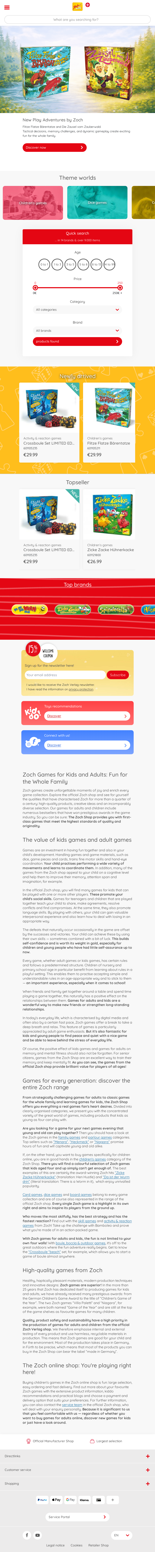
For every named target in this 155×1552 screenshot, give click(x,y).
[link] (77, 341)
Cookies (76, 1545)
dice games (53, 1194)
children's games (92, 1159)
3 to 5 (70, 264)
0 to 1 (44, 264)
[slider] (35, 287)
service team (72, 1405)
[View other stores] (87, 5)
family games (69, 1137)
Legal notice (55, 1545)
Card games (32, 1194)
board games (81, 1194)
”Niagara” (102, 1142)
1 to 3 (57, 264)
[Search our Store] (77, 19)
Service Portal (77, 1517)
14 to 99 (109, 264)
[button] (145, 7)
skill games (87, 1221)
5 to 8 (83, 264)
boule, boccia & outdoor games (80, 1243)
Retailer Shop (98, 1545)
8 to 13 (96, 264)
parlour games (100, 1137)
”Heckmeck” (79, 1142)
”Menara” (60, 1142)
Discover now (54, 147)
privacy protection (81, 689)
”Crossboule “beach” (44, 1252)
